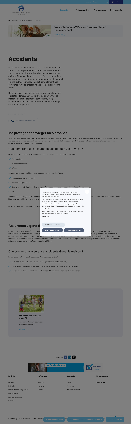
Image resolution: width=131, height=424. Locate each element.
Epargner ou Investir (15, 397)
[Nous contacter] (115, 10)
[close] (87, 192)
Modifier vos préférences (53, 225)
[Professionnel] (80, 10)
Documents (87, 2)
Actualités (96, 2)
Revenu (40, 390)
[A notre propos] (100, 10)
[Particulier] (63, 10)
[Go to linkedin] (70, 357)
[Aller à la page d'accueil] (28, 10)
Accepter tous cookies (52, 230)
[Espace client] (116, 2)
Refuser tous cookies (74, 230)
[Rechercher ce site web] (106, 2)
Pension (11, 401)
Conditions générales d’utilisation (19, 418)
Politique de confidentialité (41, 418)
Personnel (41, 386)
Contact (69, 382)
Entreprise (41, 382)
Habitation (11, 386)
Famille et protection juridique (18, 390)
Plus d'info (45, 216)
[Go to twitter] (74, 357)
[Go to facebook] (66, 357)
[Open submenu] (70, 10)
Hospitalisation (13, 393)
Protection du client (73, 390)
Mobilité (11, 382)
